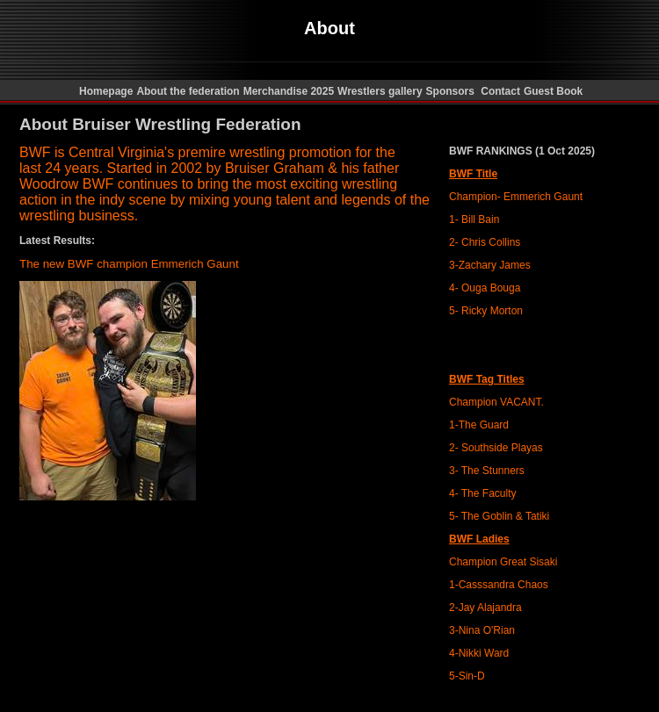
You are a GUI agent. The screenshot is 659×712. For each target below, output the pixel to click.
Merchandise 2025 (288, 91)
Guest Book (553, 91)
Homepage (105, 91)
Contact (500, 91)
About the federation (187, 91)
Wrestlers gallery (380, 91)
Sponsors (452, 91)
